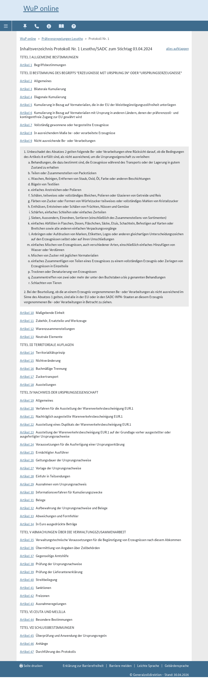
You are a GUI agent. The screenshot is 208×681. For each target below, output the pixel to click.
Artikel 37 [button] (27, 555)
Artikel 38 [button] (27, 563)
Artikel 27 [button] (27, 467)
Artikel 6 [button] (26, 112)
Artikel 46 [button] (27, 643)
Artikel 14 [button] (27, 352)
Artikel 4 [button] (26, 96)
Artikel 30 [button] (27, 492)
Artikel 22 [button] (27, 424)
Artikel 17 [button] (27, 376)
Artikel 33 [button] (27, 515)
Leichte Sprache (148, 665)
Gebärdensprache (177, 665)
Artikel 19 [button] (27, 400)
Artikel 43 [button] (27, 603)
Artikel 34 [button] (27, 523)
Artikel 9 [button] (26, 140)
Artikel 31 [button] (27, 499)
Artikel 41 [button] (27, 587)
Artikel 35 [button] (27, 539)
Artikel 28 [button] (27, 476)
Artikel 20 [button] (27, 408)
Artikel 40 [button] (27, 579)
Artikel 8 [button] (26, 132)
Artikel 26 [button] (27, 459)
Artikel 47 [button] (27, 651)
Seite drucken (31, 665)
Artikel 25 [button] (27, 452)
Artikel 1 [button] (26, 64)
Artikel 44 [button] (27, 619)
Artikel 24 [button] (27, 444)
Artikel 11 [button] (27, 320)
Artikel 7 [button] (26, 124)
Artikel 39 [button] (27, 571)
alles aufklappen (177, 48)
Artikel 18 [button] (27, 384)
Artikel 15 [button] (27, 360)
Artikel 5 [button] (26, 104)
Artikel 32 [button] (27, 507)
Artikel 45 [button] (27, 635)
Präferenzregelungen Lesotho (62, 38)
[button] (6, 26)
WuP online (41, 8)
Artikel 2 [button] (26, 80)
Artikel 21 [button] (27, 416)
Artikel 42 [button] (27, 595)
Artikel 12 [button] (27, 328)
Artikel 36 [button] (27, 547)
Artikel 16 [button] (27, 368)
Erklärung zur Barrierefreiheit (83, 665)
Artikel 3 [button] (26, 88)
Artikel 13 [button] (27, 336)
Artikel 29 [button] (27, 484)
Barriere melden (120, 665)
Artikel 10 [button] (27, 312)
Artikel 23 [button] (27, 432)
